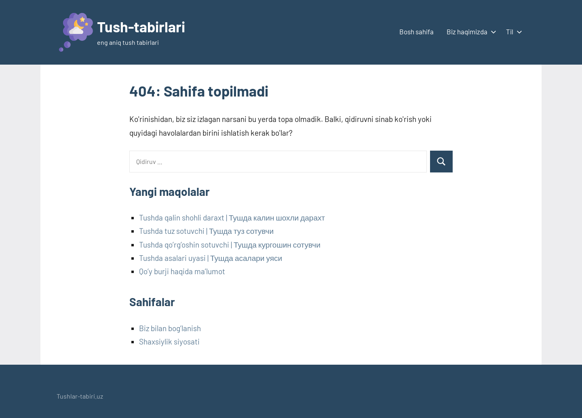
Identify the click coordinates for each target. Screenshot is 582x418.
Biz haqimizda (470, 31)
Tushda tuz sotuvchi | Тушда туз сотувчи (206, 230)
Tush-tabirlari (141, 26)
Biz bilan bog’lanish (170, 328)
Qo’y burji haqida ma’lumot (182, 271)
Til (512, 31)
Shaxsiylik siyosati (169, 341)
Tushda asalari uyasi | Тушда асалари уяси (210, 258)
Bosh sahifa (416, 31)
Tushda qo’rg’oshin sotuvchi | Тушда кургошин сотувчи (230, 244)
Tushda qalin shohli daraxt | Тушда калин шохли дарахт (232, 217)
